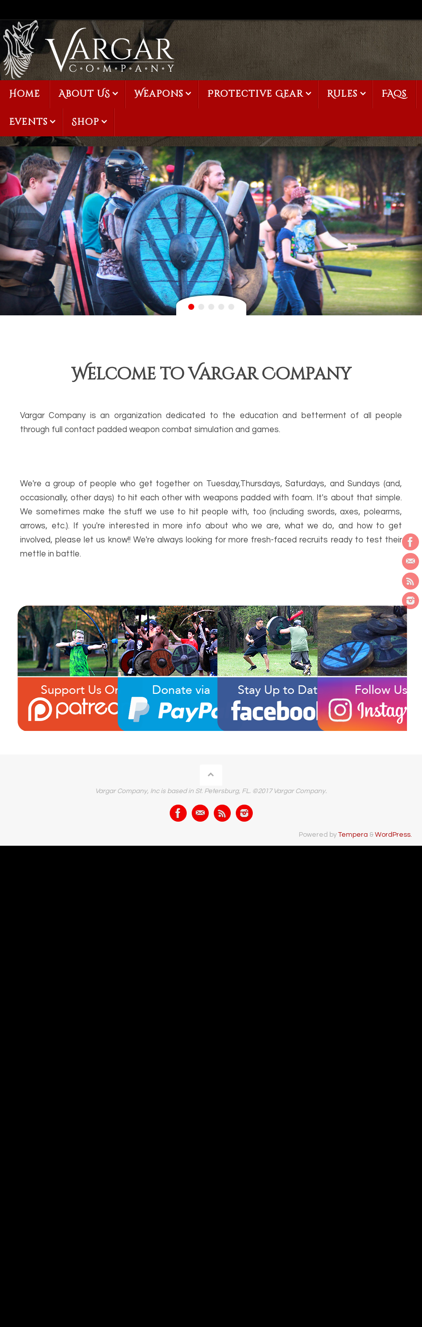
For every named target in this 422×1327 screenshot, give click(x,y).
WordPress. (393, 834)
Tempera (353, 834)
